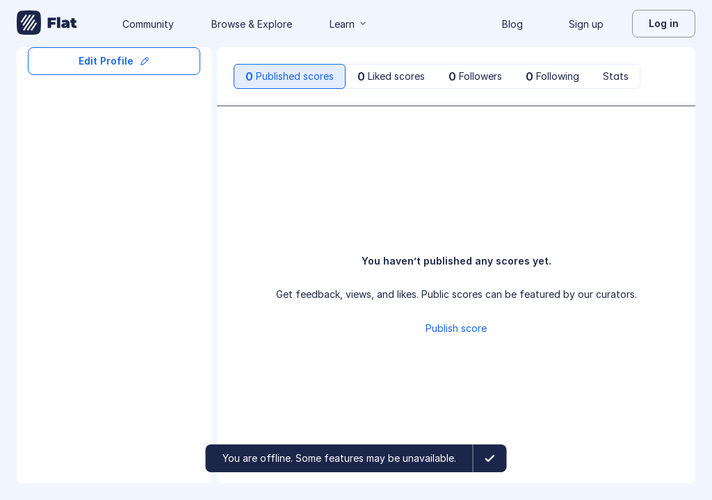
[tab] (290, 76)
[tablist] (437, 76)
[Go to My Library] (47, 23)
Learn (349, 24)
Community (148, 24)
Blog (512, 24)
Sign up (586, 24)
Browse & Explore (251, 24)
